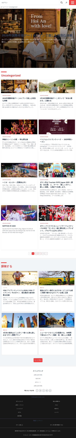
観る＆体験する (56, 401)
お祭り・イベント (20, 405)
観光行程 (38, 378)
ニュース (56, 412)
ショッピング (20, 408)
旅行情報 (20, 416)
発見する (56, 408)
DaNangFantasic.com (38, 397)
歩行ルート (38, 382)
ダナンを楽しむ (19, 425)
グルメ (56, 405)
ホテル (19, 412)
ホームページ (4, 7)
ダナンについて (19, 401)
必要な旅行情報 (38, 375)
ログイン (4, 2)
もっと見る (38, 360)
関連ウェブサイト (38, 420)
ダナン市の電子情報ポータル (56, 425)
